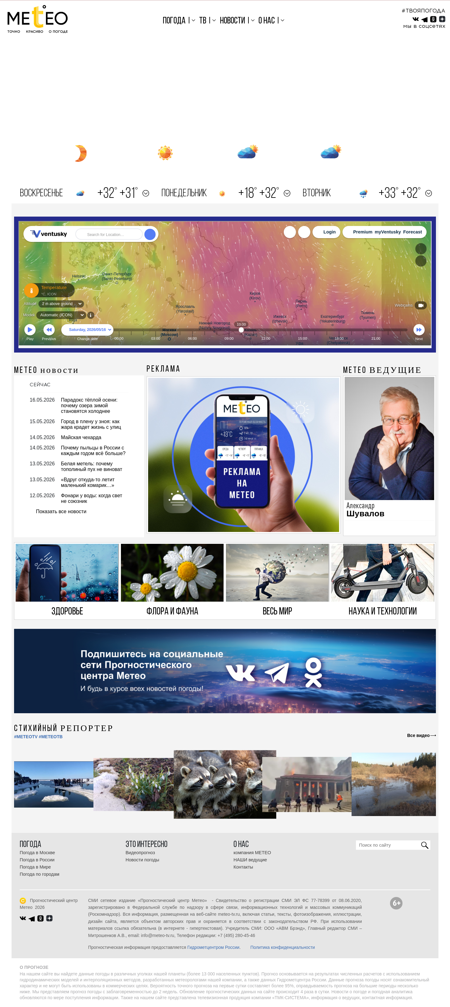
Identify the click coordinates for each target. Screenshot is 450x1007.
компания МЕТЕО (252, 852)
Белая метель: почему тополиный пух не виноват (91, 466)
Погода (174, 21)
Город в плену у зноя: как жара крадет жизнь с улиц (91, 424)
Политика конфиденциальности (282, 947)
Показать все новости (61, 511)
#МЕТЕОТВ (50, 736)
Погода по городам (39, 874)
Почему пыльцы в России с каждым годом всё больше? (93, 450)
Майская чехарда (81, 437)
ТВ (202, 21)
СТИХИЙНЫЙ (64, 728)
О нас (266, 21)
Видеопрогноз (140, 852)
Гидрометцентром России (213, 947)
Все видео (418, 735)
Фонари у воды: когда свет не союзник (91, 498)
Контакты (243, 866)
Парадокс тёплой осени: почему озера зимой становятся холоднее (89, 405)
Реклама (164, 369)
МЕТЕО (46, 370)
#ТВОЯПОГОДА (423, 10)
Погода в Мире (35, 866)
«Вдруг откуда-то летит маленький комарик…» (88, 482)
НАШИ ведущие (250, 859)
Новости (232, 21)
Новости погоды (142, 859)
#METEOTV (26, 736)
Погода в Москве (37, 852)
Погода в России (37, 859)
